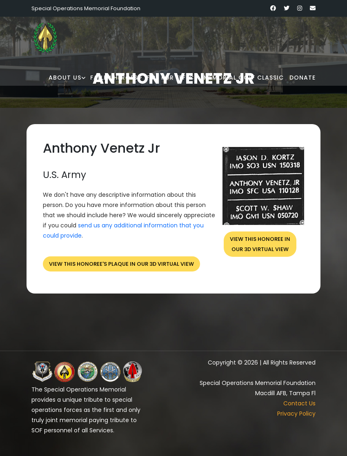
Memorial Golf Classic (244, 77)
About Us (65, 77)
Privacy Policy (296, 413)
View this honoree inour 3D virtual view (260, 244)
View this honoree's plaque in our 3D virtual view (121, 264)
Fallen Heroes (114, 77)
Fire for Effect (172, 77)
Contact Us (299, 403)
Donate (302, 77)
